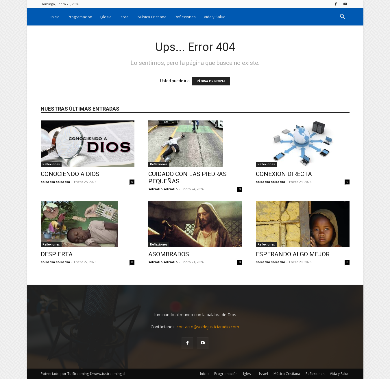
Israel (125, 16)
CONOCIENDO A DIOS (70, 174)
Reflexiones (185, 16)
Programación (80, 16)
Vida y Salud (215, 16)
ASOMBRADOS (168, 254)
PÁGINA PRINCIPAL (211, 81)
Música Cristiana (152, 16)
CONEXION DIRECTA (284, 174)
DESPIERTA (57, 254)
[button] (343, 17)
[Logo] (44, 16)
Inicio (55, 16)
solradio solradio (55, 182)
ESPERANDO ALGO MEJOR (293, 254)
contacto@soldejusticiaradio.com (208, 326)
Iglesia (106, 16)
